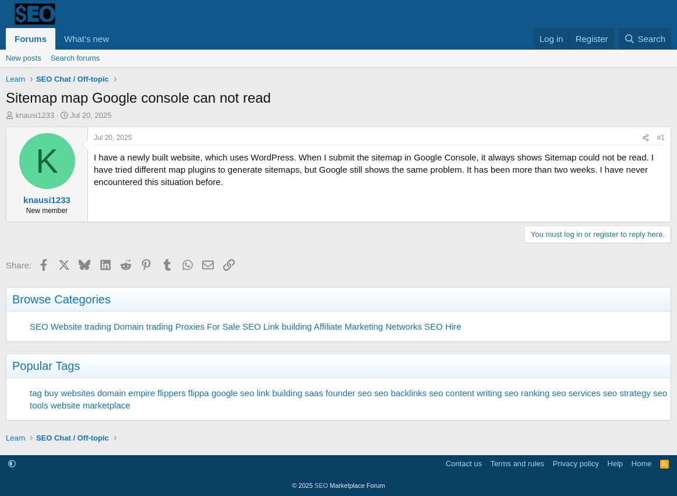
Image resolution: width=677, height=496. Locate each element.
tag (36, 393)
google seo (232, 393)
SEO (39, 326)
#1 (661, 138)
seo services (576, 393)
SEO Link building (277, 326)
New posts (23, 58)
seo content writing (465, 393)
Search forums (75, 58)
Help (615, 463)
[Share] (645, 138)
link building (279, 393)
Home (642, 463)
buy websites (69, 393)
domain (111, 393)
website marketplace (91, 405)
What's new (86, 39)
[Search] (644, 39)
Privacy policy (576, 463)
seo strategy (627, 393)
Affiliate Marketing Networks (368, 326)
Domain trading (143, 326)
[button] (118, 39)
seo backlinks (400, 393)
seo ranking (527, 393)
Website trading (81, 326)
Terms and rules (517, 463)
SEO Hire (442, 326)
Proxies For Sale (207, 326)
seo (365, 393)
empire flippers (156, 393)
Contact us (464, 463)
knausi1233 (35, 115)
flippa (198, 393)
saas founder (330, 393)
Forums (31, 39)
